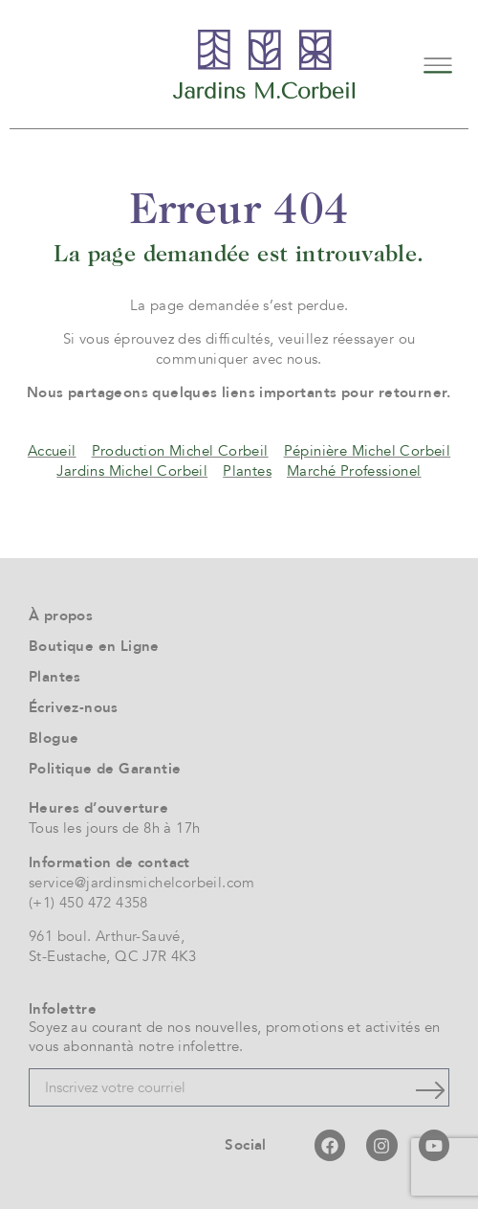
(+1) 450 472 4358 (88, 902)
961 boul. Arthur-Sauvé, (107, 936)
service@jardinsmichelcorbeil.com (142, 882)
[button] (437, 63)
